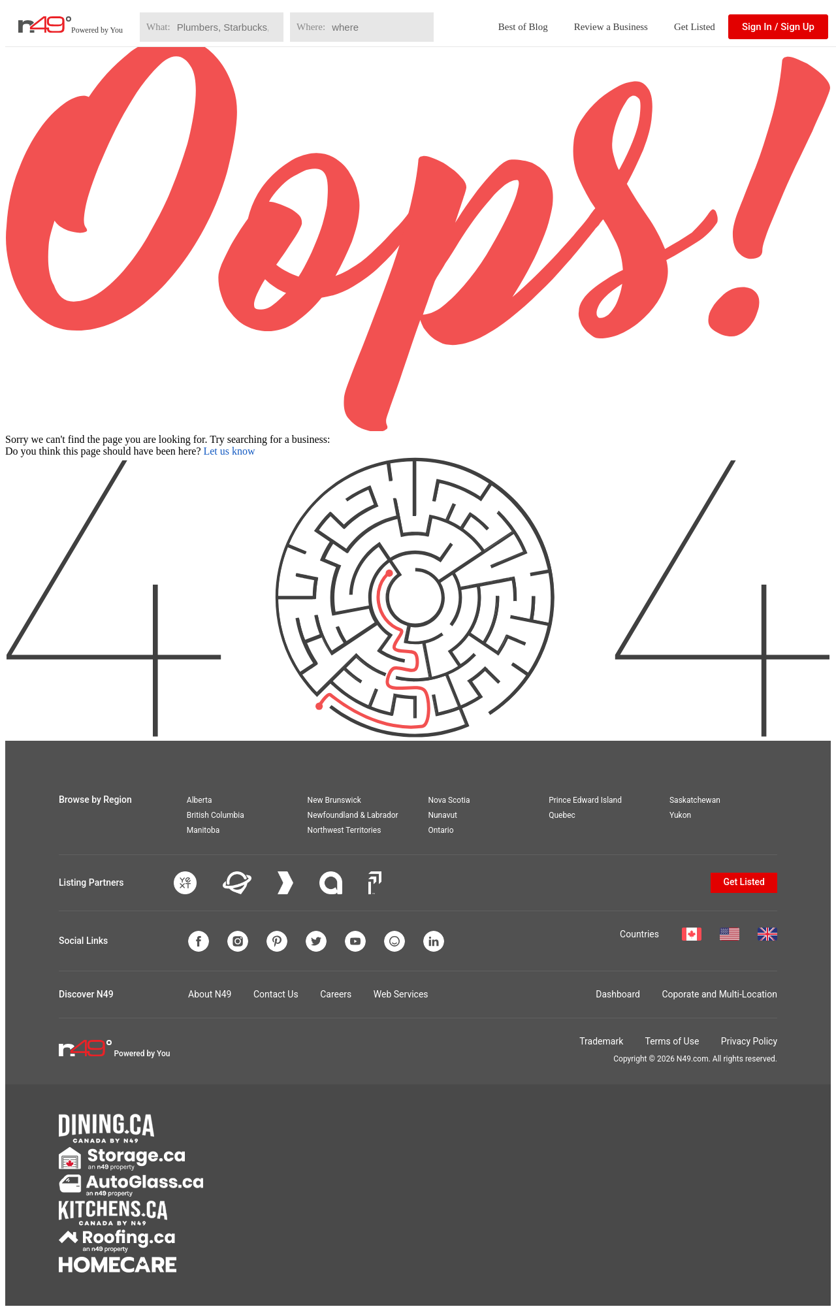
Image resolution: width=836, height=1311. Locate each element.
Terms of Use (672, 1041)
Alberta (199, 800)
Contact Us (275, 994)
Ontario (440, 830)
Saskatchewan (694, 800)
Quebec (562, 815)
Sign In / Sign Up (778, 27)
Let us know (229, 451)
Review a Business (611, 27)
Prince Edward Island (585, 800)
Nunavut (442, 815)
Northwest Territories (344, 830)
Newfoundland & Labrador (353, 815)
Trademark (601, 1041)
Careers (335, 994)
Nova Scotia (449, 800)
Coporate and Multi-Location (719, 994)
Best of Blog (523, 27)
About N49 (209, 994)
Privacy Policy (749, 1041)
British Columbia (215, 815)
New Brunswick (334, 800)
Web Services (401, 994)
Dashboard (618, 994)
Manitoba (203, 830)
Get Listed (694, 27)
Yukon (680, 815)
